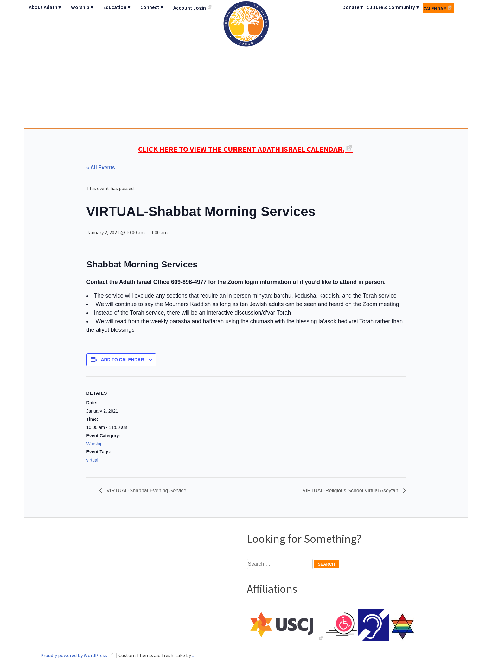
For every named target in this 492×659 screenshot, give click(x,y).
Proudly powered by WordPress (74, 655)
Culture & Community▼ (393, 7)
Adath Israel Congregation (246, 64)
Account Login (189, 7)
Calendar (434, 8)
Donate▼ (353, 7)
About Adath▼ (45, 7)
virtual (92, 460)
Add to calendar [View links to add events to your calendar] (122, 359)
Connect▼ (152, 7)
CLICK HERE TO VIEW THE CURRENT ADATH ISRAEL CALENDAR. (241, 149)
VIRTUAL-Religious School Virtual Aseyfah (350, 490)
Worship (94, 443)
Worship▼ (82, 7)
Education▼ (117, 7)
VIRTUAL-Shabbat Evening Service (146, 490)
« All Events (100, 167)
